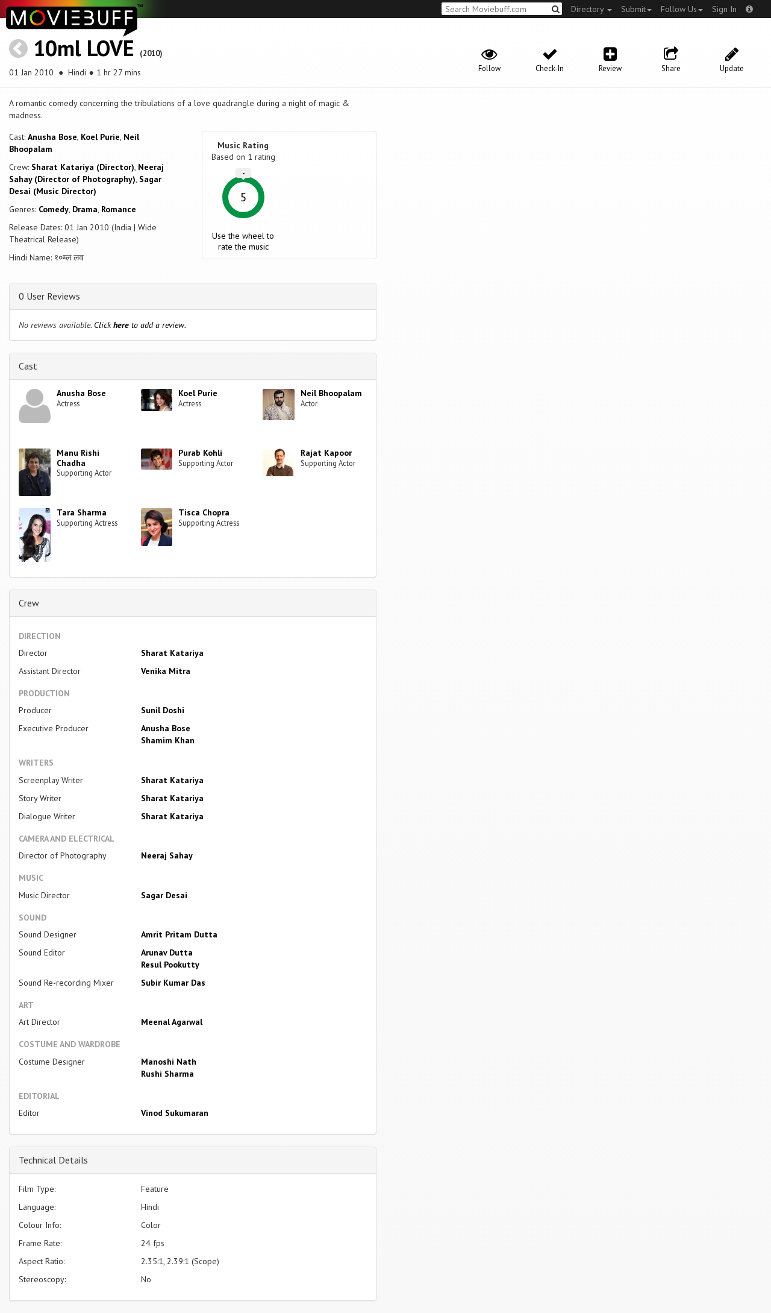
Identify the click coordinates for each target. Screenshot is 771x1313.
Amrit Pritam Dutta (179, 934)
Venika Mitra (165, 671)
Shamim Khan (168, 740)
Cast (28, 366)
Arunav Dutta (167, 952)
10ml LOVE (83, 48)
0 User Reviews (49, 296)
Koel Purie (100, 136)
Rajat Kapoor (326, 452)
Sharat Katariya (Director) (82, 167)
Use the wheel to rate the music (243, 241)
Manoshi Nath (168, 1061)
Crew (29, 603)
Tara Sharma (82, 512)
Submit (636, 9)
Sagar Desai (164, 895)
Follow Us (682, 9)
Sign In (724, 9)
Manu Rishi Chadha (78, 457)
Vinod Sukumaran (174, 1112)
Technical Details (53, 1160)
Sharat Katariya (172, 652)
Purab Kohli (200, 452)
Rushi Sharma (167, 1073)
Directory (591, 9)
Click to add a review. (140, 325)
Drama (85, 209)
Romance (118, 209)
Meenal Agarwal (171, 1021)
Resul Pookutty (170, 964)
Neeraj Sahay (167, 855)
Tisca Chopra (203, 512)
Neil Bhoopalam (331, 393)
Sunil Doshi (162, 710)
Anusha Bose (52, 136)
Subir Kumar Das (173, 982)
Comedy (54, 209)
